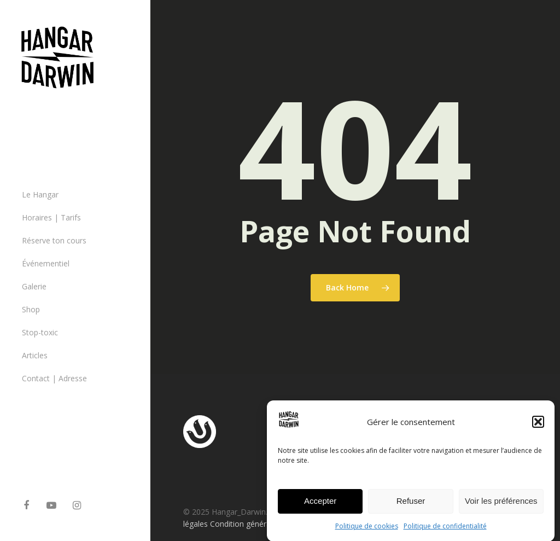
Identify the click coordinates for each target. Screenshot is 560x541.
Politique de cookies (366, 529)
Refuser (410, 505)
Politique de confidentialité (445, 529)
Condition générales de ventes (262, 524)
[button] (538, 425)
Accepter (320, 505)
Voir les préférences (501, 505)
